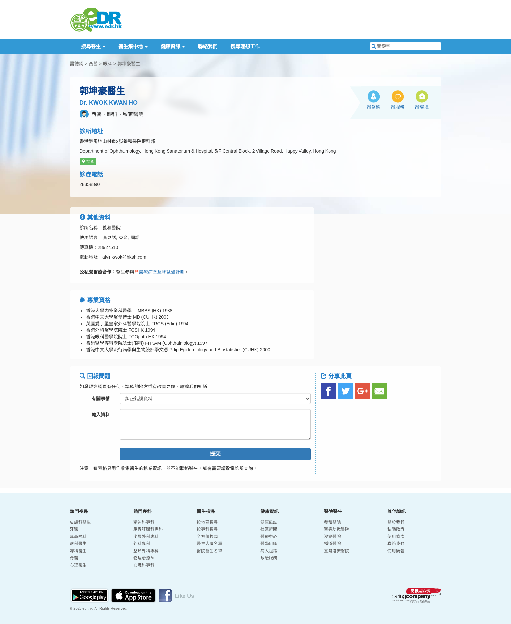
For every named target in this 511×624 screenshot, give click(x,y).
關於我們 (395, 522)
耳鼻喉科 (78, 536)
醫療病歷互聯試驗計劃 (159, 272)
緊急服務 (268, 558)
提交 (215, 454)
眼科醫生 (78, 543)
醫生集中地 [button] (132, 46)
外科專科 (141, 543)
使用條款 (395, 536)
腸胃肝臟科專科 (148, 529)
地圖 (87, 161)
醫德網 (76, 63)
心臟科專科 (143, 565)
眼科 (107, 63)
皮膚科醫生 (80, 522)
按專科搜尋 (207, 529)
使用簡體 (395, 551)
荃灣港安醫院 (336, 551)
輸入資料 (101, 414)
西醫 (93, 63)
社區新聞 (268, 529)
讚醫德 (373, 107)
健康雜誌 (268, 522)
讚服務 (397, 107)
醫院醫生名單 (209, 551)
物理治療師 (143, 558)
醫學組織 (268, 543)
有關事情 (101, 398)
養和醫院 (332, 522)
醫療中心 (268, 536)
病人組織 (268, 551)
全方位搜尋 (207, 536)
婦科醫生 (78, 551)
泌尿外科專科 (146, 536)
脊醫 (74, 558)
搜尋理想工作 (245, 46)
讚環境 (422, 107)
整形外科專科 (146, 551)
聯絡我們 (207, 46)
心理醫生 (78, 565)
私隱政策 (395, 529)
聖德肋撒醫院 (336, 529)
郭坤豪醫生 (128, 63)
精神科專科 (143, 522)
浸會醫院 (332, 536)
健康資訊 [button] (173, 46)
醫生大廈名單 (209, 543)
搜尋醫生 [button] (93, 46)
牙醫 (74, 529)
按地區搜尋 (207, 522)
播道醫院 (332, 543)
